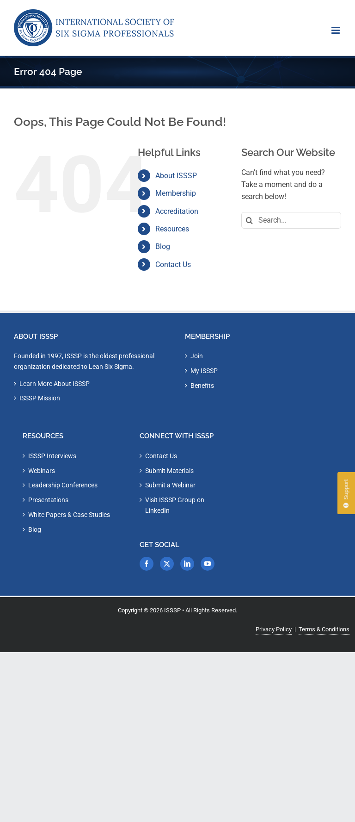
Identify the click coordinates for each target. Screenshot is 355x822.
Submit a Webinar (170, 485)
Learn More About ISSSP (54, 383)
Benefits (202, 385)
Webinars (41, 470)
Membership (175, 193)
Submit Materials (169, 470)
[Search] (249, 220)
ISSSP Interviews (52, 456)
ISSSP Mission (39, 398)
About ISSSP (176, 175)
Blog (162, 246)
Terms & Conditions (324, 629)
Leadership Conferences (63, 485)
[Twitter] (167, 564)
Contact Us (173, 264)
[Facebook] (146, 564)
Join (196, 356)
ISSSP (172, 610)
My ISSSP (204, 370)
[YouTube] (207, 564)
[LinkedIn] (187, 564)
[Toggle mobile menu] (336, 30)
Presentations (48, 500)
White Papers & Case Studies (69, 514)
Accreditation (176, 211)
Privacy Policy (274, 629)
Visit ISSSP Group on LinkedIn (174, 505)
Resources (172, 228)
